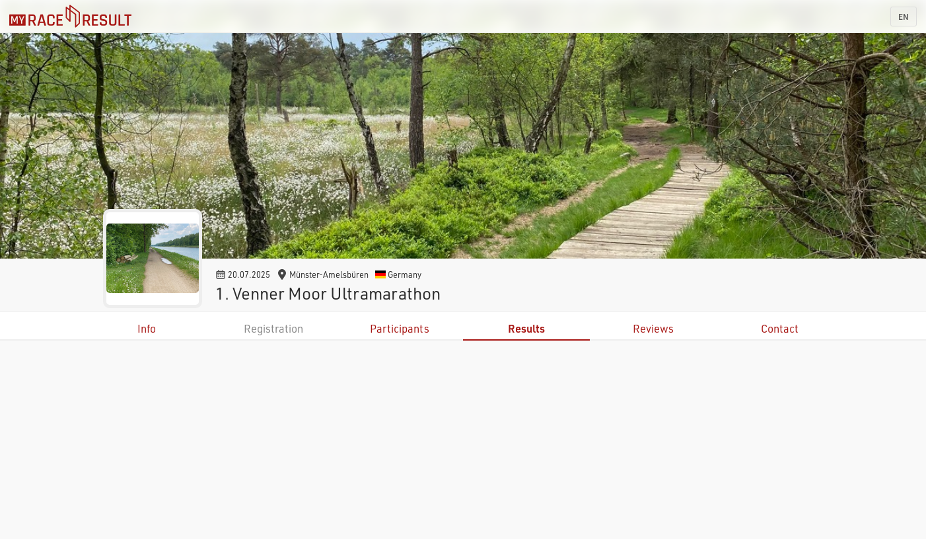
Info (146, 328)
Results (526, 328)
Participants (399, 328)
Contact (780, 328)
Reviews (653, 328)
